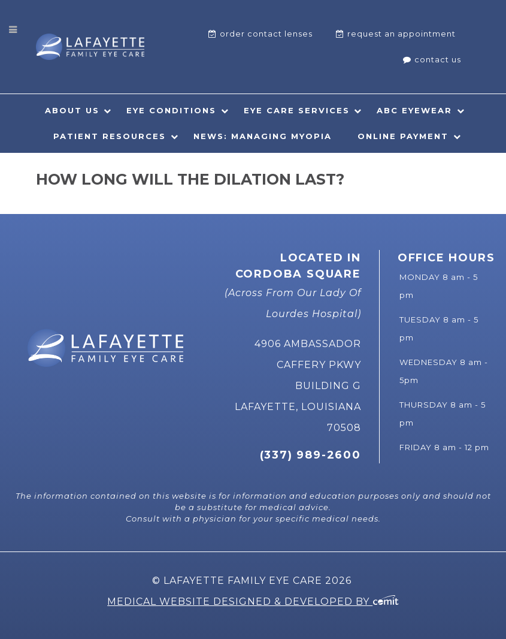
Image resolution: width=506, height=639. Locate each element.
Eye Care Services (297, 110)
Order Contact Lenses (266, 33)
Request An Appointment (401, 33)
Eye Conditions (171, 110)
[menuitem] (260, 34)
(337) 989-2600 (310, 455)
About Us (72, 110)
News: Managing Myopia (262, 136)
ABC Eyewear (414, 110)
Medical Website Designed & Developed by (253, 601)
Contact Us (437, 59)
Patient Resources (109, 136)
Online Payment (403, 136)
